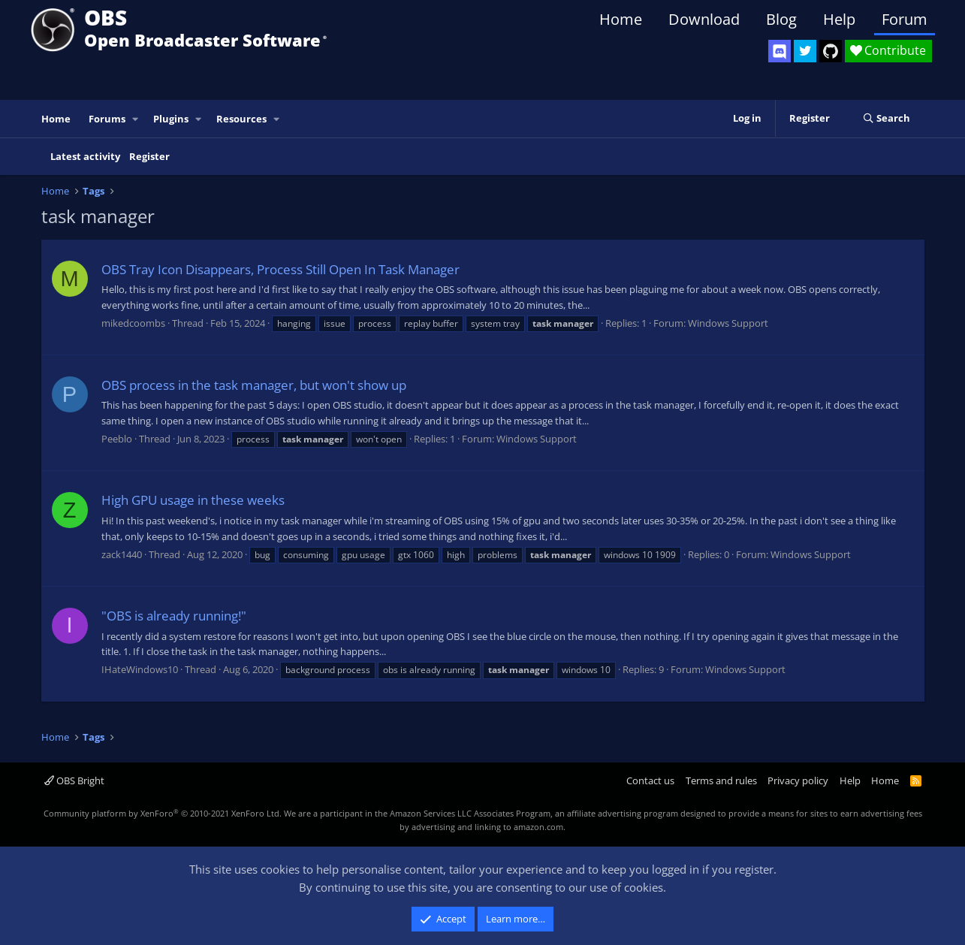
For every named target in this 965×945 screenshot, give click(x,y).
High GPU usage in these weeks (193, 500)
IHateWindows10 (139, 669)
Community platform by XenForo (163, 813)
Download (704, 19)
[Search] (886, 118)
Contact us (650, 780)
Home (620, 19)
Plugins (170, 118)
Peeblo (116, 438)
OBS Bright (74, 780)
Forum (904, 19)
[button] (135, 119)
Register (149, 156)
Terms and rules (721, 780)
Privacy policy (797, 780)
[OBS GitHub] (830, 51)
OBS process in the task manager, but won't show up (253, 385)
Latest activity (85, 156)
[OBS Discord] (779, 51)
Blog (781, 19)
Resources (241, 118)
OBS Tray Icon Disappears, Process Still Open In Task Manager (280, 269)
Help (839, 19)
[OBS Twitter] (805, 51)
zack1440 (121, 554)
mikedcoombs (133, 323)
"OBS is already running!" (173, 615)
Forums (107, 118)
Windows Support (728, 323)
